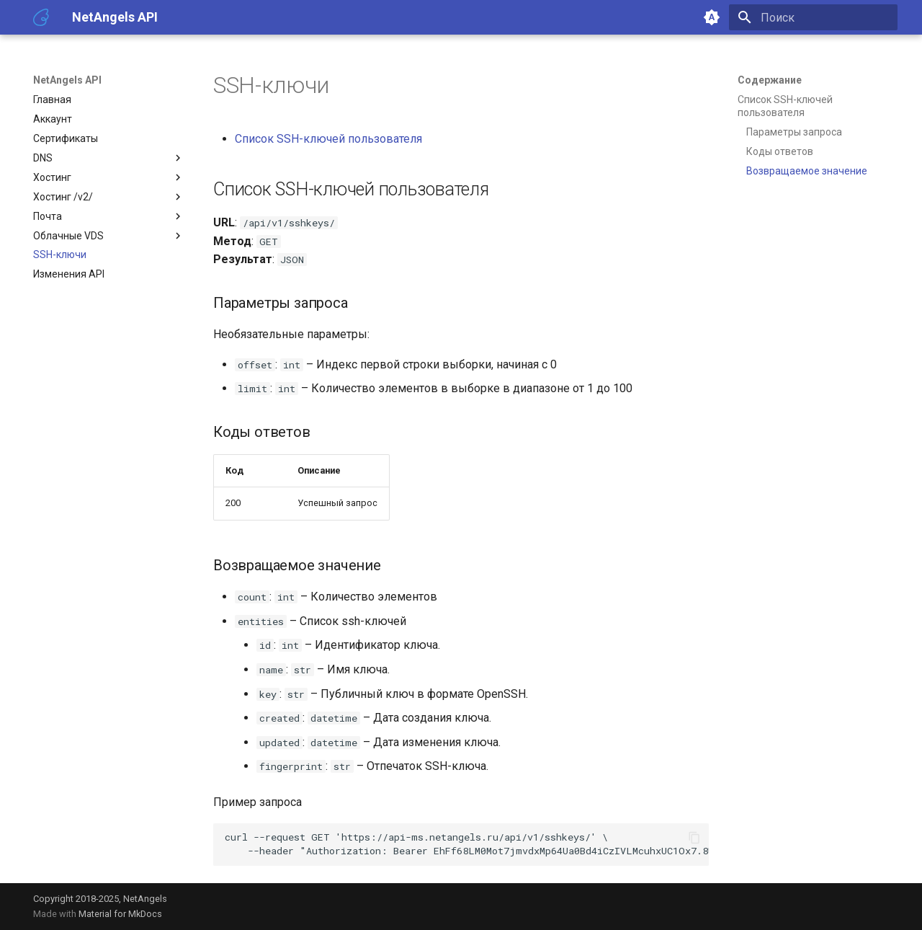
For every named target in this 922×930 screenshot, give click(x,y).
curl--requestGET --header (467, 844)
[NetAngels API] (41, 17)
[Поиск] (813, 17)
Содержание (770, 80)
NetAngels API (67, 80)
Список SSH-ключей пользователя (328, 139)
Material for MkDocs (120, 913)
